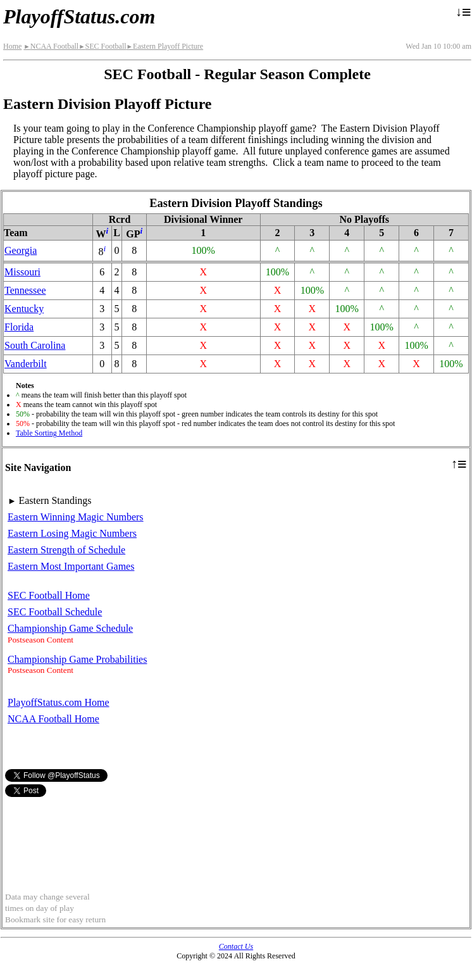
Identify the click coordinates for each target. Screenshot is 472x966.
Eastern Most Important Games (71, 566)
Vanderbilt (25, 363)
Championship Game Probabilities (77, 659)
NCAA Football (50, 46)
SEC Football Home (49, 595)
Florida (19, 327)
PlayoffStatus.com (79, 16)
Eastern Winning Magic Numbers (76, 516)
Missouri (22, 272)
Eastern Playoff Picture (165, 46)
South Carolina (34, 345)
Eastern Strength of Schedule (66, 549)
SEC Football (102, 46)
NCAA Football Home (53, 718)
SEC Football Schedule (55, 611)
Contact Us (236, 946)
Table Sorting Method (49, 433)
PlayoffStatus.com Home (58, 702)
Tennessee (25, 290)
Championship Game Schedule (70, 628)
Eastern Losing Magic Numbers (72, 533)
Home (12, 46)
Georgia (20, 250)
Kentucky (24, 308)
